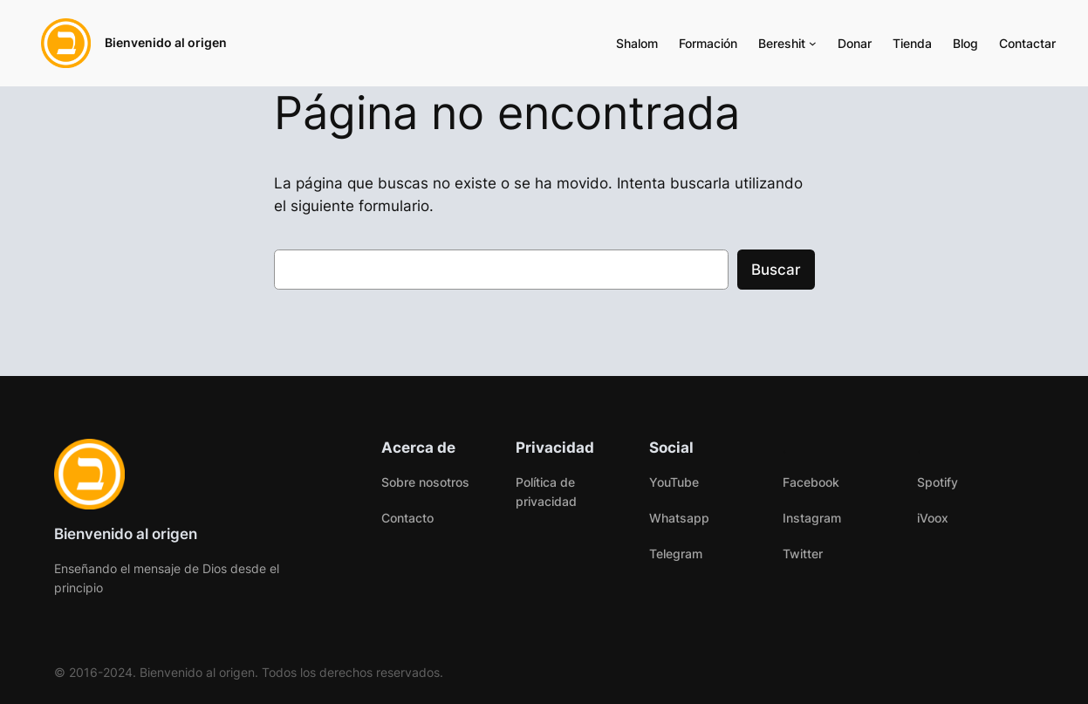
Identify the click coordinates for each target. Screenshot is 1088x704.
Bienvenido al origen (166, 42)
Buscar (776, 269)
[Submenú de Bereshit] (813, 43)
